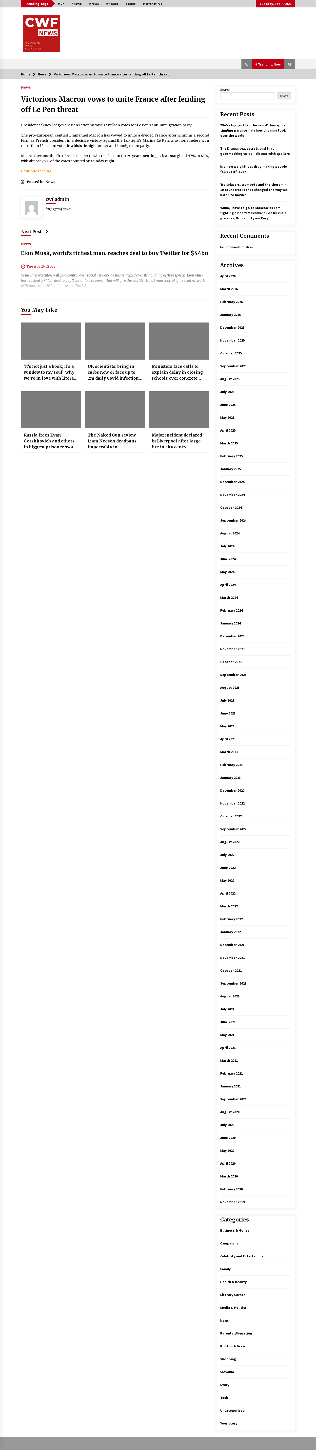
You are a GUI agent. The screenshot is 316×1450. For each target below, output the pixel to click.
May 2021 (227, 1035)
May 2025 (227, 417)
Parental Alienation (236, 1333)
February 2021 (231, 1073)
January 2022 (230, 932)
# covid (77, 3)
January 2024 (230, 623)
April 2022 (228, 893)
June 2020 (228, 1137)
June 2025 (228, 404)
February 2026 (231, 301)
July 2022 (227, 854)
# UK (61, 3)
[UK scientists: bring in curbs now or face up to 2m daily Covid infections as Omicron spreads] (115, 341)
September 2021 (233, 983)
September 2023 (233, 674)
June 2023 (228, 713)
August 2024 (229, 533)
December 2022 (232, 790)
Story (224, 1384)
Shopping (228, 1359)
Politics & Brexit (233, 1346)
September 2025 (233, 366)
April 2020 (228, 1163)
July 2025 (227, 392)
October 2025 (231, 353)
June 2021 (228, 1022)
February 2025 (231, 456)
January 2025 (230, 469)
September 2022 (233, 829)
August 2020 (229, 1112)
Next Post (34, 231)
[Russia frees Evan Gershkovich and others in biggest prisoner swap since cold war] (51, 409)
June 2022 (228, 867)
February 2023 (231, 764)
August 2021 (229, 996)
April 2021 (228, 1047)
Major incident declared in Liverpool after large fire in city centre (177, 441)
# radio (130, 3)
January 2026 (230, 314)
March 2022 (229, 906)
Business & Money (234, 1230)
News (26, 87)
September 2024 (233, 520)
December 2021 (232, 945)
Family (225, 1269)
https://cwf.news (58, 209)
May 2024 (227, 572)
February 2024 (231, 610)
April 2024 (228, 584)
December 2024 (232, 482)
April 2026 (228, 276)
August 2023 (229, 687)
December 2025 (232, 327)
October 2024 (231, 507)
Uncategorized (232, 1410)
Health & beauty (233, 1282)
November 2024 (232, 494)
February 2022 (231, 919)
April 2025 (228, 430)
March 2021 (229, 1060)
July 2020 (227, 1125)
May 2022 (227, 880)
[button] (246, 64)
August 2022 (229, 842)
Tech (224, 1397)
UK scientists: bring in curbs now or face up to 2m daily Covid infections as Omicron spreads (114, 372)
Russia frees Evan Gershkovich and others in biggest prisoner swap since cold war (50, 441)
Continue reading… (38, 171)
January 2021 (230, 1086)
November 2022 (232, 803)
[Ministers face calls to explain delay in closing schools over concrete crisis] (179, 341)
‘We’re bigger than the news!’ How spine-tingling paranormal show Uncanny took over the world (253, 130)
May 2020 (227, 1150)
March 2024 (229, 597)
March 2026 (229, 289)
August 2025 (229, 379)
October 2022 (231, 816)
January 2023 (230, 777)
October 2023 (231, 662)
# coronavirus (152, 3)
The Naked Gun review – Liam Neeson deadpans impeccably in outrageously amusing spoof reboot (114, 441)
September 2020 (233, 1099)
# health (112, 3)
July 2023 (227, 700)
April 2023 (228, 739)
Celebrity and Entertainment (243, 1256)
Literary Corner (232, 1294)
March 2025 (229, 443)
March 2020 (229, 1176)
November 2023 (232, 649)
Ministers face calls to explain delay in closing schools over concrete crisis (177, 372)
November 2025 (232, 340)
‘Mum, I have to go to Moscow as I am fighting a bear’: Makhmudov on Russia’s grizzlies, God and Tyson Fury (253, 213)
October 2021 (231, 970)
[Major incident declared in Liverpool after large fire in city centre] (179, 409)
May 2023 (227, 726)
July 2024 (227, 546)
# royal (94, 3)
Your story (228, 1423)
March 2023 (229, 752)
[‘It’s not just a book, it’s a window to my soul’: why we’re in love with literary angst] (51, 341)
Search (225, 89)
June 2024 (228, 559)
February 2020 (231, 1189)
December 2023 (232, 636)
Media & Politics (233, 1307)
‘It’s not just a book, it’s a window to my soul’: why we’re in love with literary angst (51, 372)
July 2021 (227, 1009)
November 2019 (232, 1202)
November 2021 (232, 957)
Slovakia (227, 1372)
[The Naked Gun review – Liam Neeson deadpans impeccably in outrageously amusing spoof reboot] (115, 409)
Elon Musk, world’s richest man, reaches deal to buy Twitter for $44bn (114, 253)
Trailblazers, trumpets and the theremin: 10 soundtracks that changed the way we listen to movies (253, 189)
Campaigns (229, 1243)
